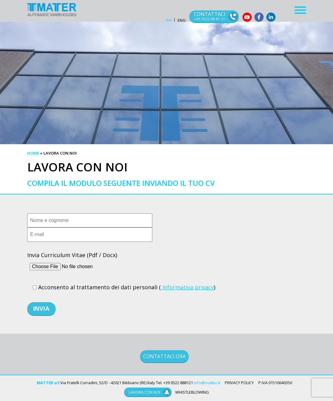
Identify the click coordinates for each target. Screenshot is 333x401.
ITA (168, 20)
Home (33, 153)
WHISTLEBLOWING (192, 392)
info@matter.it (207, 382)
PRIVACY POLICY (239, 382)
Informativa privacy (187, 287)
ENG (182, 20)
